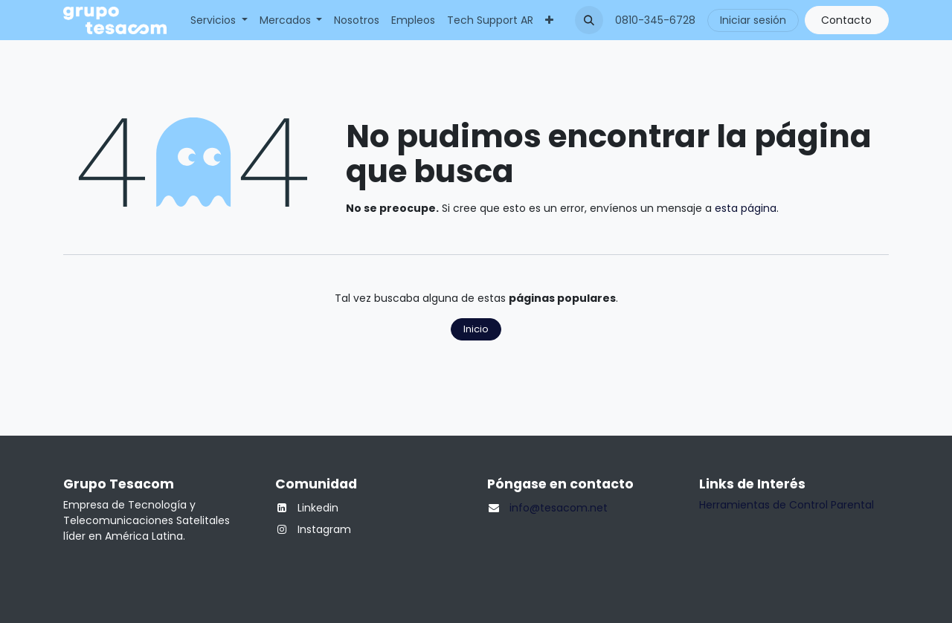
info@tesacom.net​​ (558, 507)
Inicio (476, 329)
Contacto (846, 20)
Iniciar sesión (753, 20)
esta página (745, 208)
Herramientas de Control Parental (786, 504)
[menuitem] (219, 20)
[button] (589, 20)
